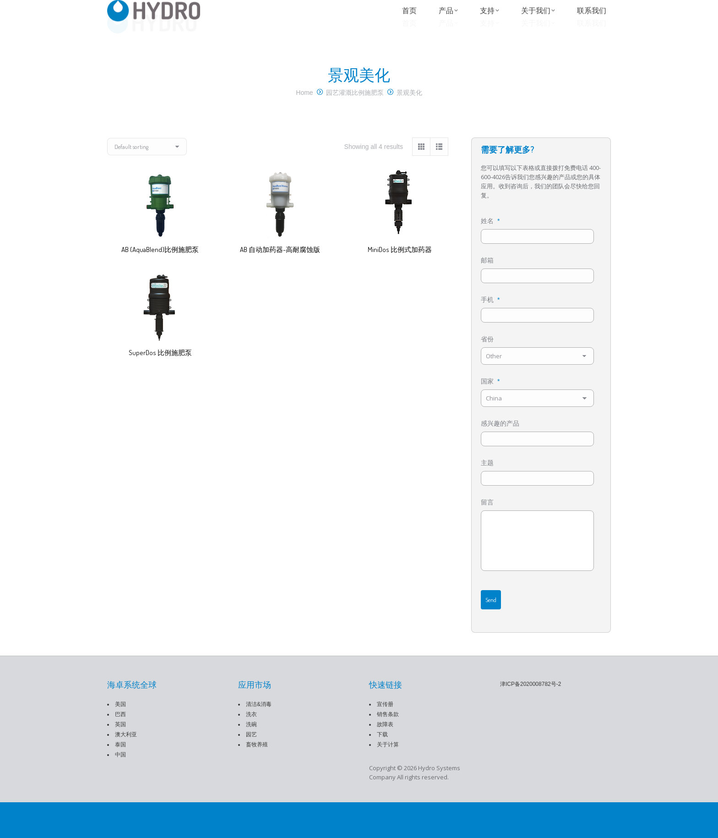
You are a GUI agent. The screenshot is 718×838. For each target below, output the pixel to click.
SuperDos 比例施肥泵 (160, 365)
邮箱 (487, 276)
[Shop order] (147, 160)
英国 (120, 760)
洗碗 (251, 760)
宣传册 (385, 740)
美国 (120, 740)
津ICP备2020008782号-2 (530, 720)
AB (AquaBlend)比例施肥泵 (160, 262)
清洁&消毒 (259, 740)
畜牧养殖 (257, 780)
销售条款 (388, 750)
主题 (487, 487)
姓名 (490, 234)
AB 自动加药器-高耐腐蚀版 (280, 262)
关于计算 (388, 780)
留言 (487, 529)
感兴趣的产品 (500, 445)
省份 (487, 360)
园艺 (251, 770)
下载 (382, 770)
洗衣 (251, 750)
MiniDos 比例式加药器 (400, 262)
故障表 (385, 760)
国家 (490, 402)
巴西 (120, 750)
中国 (120, 790)
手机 (490, 318)
